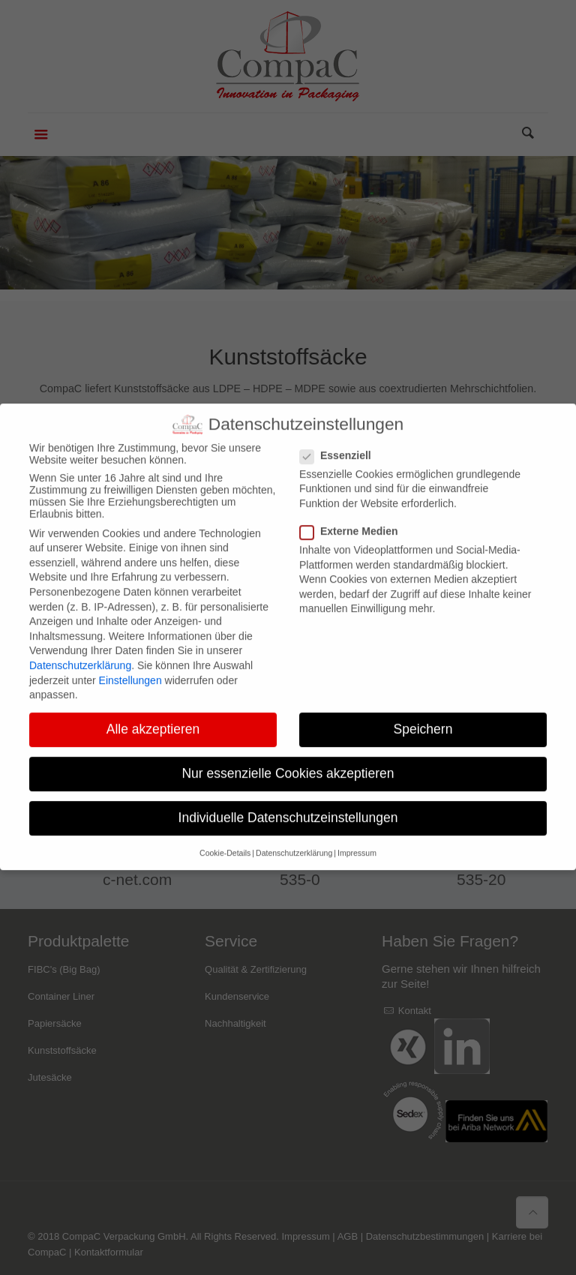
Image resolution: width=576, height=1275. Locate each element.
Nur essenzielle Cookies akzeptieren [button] (288, 758)
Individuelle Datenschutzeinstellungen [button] (288, 802)
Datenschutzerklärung (80, 650)
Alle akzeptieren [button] (153, 714)
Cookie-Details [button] (225, 837)
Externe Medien (354, 516)
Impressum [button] (357, 837)
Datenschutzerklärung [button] (294, 837)
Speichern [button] (423, 714)
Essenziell (341, 440)
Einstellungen (130, 664)
